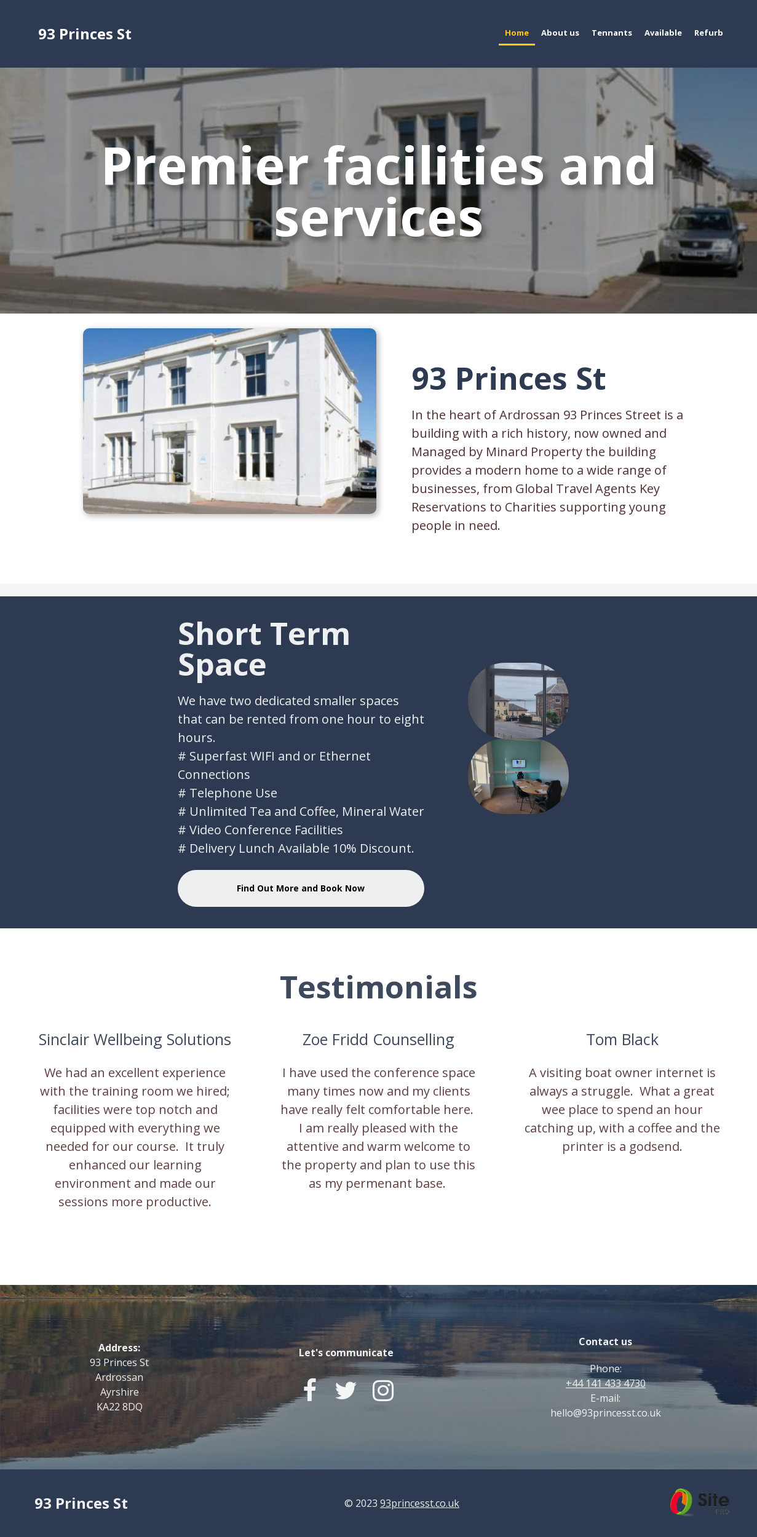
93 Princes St (81, 1503)
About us (560, 32)
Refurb (708, 32)
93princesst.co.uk (419, 1503)
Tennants (612, 32)
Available (663, 32)
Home (517, 32)
